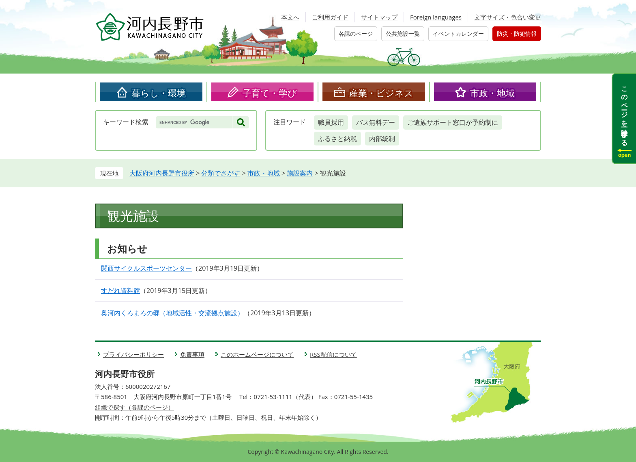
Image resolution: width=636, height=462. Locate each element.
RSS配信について (333, 354)
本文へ (290, 17)
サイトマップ (379, 17)
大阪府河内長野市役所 (161, 173)
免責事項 (192, 354)
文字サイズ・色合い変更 (507, 17)
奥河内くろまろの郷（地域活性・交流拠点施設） (172, 312)
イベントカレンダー (458, 33)
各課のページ (356, 33)
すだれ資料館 (120, 290)
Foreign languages (436, 17)
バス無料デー (375, 122)
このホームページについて (257, 354)
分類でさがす (220, 173)
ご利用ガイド (330, 17)
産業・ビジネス (381, 93)
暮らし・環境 (158, 93)
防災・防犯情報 (517, 33)
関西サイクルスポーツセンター (146, 268)
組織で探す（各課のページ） (134, 407)
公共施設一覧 (403, 33)
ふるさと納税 (337, 138)
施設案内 (300, 173)
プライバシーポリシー (133, 354)
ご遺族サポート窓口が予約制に (452, 122)
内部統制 (382, 138)
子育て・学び (270, 93)
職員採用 (331, 122)
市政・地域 (492, 93)
